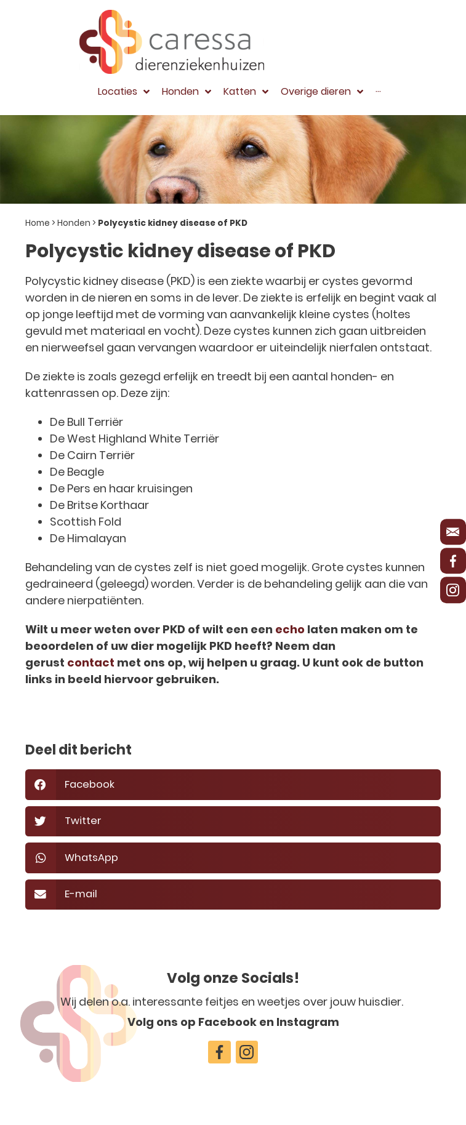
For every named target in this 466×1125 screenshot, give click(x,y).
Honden (73, 223)
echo (290, 629)
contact (90, 662)
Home (37, 223)
